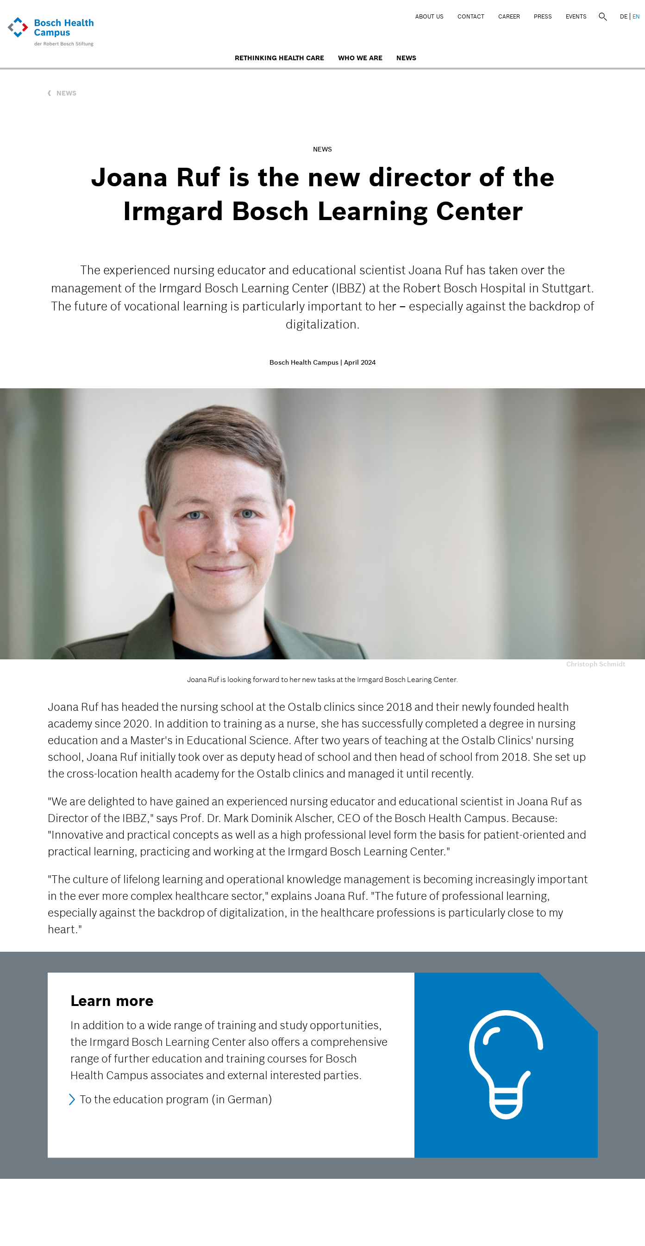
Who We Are (360, 58)
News (406, 58)
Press (543, 16)
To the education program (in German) (176, 1099)
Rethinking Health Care (279, 58)
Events (576, 16)
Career (509, 16)
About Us (429, 16)
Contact (470, 16)
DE (623, 16)
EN (636, 16)
